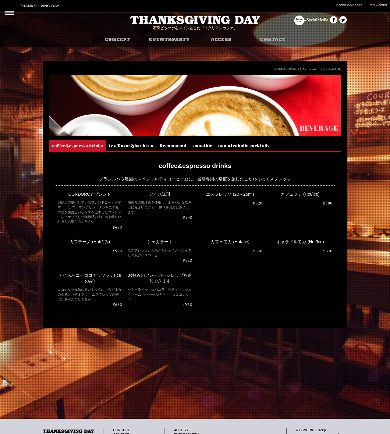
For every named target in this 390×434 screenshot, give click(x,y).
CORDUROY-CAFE (349, 5)
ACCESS (221, 40)
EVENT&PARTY (169, 40)
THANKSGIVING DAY (39, 6)
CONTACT (272, 40)
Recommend (173, 145)
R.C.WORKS (378, 5)
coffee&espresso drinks (77, 145)
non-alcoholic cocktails (243, 145)
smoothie (202, 145)
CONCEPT (117, 40)
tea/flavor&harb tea (131, 145)
